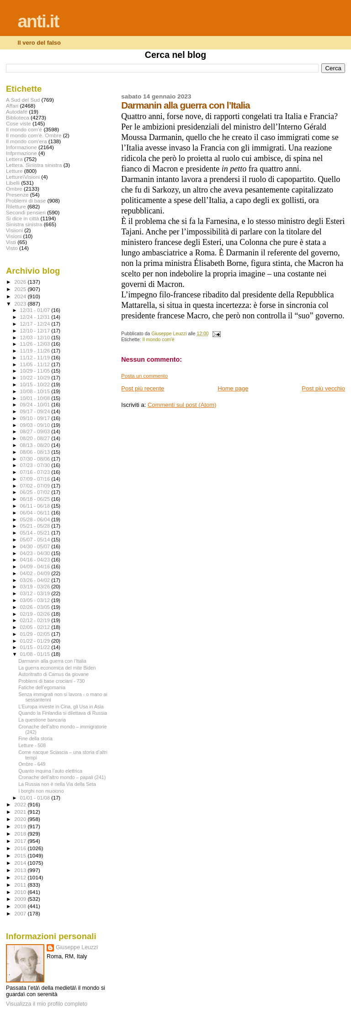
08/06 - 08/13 (36, 452)
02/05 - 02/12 (36, 627)
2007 (20, 913)
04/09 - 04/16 (36, 566)
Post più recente (142, 388)
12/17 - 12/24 (36, 324)
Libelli (13, 183)
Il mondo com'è (159, 339)
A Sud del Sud (23, 100)
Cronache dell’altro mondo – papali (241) (62, 777)
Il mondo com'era (26, 141)
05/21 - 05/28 (36, 526)
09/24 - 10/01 (36, 404)
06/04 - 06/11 (36, 512)
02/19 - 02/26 (36, 614)
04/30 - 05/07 (36, 546)
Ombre (14, 189)
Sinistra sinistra (24, 224)
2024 (20, 296)
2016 (20, 848)
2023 (20, 304)
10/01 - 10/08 (36, 398)
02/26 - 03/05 (36, 607)
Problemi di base (26, 200)
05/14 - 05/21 (36, 532)
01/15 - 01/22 (36, 647)
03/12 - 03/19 (36, 593)
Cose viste (18, 123)
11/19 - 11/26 (36, 350)
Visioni (13, 236)
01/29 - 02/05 (36, 634)
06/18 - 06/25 (36, 499)
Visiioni (14, 230)
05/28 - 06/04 (36, 519)
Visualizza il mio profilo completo (46, 1004)
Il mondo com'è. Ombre (33, 135)
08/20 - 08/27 (36, 438)
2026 (20, 282)
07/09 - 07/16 (36, 479)
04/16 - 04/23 (36, 559)
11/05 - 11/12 (36, 364)
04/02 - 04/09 (36, 573)
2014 (20, 863)
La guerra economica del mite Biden (57, 667)
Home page (233, 388)
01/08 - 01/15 (36, 654)
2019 (20, 826)
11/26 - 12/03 (36, 344)
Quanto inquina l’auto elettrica (50, 771)
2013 (20, 870)
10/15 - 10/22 (36, 384)
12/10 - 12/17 (36, 330)
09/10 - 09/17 (36, 418)
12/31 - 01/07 (36, 310)
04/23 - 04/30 (36, 553)
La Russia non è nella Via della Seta (57, 784)
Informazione (21, 147)
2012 (20, 877)
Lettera (14, 159)
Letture (14, 171)
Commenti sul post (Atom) (182, 404)
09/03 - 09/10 (36, 425)
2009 (20, 899)
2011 (20, 885)
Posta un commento (144, 376)
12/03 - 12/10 (36, 337)
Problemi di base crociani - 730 (51, 681)
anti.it (37, 21)
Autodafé (16, 111)
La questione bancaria (42, 719)
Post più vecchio (323, 388)
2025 (20, 289)
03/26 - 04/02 (36, 580)
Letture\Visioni (23, 177)
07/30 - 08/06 (36, 459)
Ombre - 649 (31, 764)
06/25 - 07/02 (36, 492)
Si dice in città (22, 218)
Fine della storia (35, 738)
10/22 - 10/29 (36, 377)
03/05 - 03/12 (36, 600)
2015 (20, 855)
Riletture (16, 206)
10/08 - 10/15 (36, 391)
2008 (20, 906)
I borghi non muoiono (41, 791)
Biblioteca (17, 117)
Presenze (17, 194)
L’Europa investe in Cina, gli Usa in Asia (60, 706)
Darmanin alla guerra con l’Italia (52, 661)
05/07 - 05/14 (36, 539)
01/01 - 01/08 (36, 797)
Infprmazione (21, 153)
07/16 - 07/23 (36, 472)
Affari (12, 106)
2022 (20, 804)
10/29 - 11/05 (36, 371)
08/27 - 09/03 (36, 431)
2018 (20, 834)
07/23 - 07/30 (36, 465)
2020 (20, 819)
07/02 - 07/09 (36, 486)
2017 (20, 841)
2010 (20, 892)
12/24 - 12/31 (36, 317)
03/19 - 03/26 (36, 586)
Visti (11, 242)
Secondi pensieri (26, 212)
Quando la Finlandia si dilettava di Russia (62, 713)
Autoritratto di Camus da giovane (53, 674)
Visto (12, 248)
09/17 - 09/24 (36, 411)
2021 (20, 812)
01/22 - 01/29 (36, 641)
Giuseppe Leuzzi (77, 947)
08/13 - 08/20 (36, 445)
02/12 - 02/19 (36, 620)
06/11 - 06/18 (36, 506)
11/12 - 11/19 (36, 357)
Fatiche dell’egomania (41, 687)
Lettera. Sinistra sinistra (34, 165)
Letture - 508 (32, 745)
